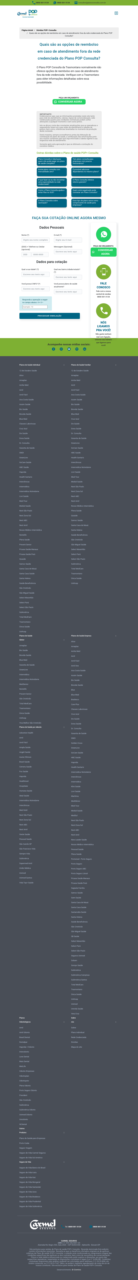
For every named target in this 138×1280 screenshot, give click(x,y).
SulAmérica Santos (79, 980)
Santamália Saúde (78, 912)
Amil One (75, 666)
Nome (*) (25, 235)
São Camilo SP (25, 844)
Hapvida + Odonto (26, 1047)
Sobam (74, 960)
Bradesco (75, 699)
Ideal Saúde (24, 796)
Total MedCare (25, 617)
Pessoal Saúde (25, 839)
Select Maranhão (26, 598)
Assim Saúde (24, 404)
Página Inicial (27, 30)
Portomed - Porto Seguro (81, 859)
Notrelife (23, 535)
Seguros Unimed (78, 956)
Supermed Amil (25, 863)
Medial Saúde (25, 506)
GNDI (21, 453)
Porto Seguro (76, 864)
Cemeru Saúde (25, 767)
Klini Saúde (75, 786)
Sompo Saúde (77, 965)
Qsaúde (22, 559)
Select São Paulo (26, 607)
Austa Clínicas (25, 757)
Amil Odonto (24, 1032)
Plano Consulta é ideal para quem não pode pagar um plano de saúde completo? (51, 161)
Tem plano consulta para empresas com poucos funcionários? (83, 161)
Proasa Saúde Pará (27, 554)
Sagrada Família (78, 888)
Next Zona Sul (25, 516)
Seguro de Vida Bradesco (29, 1197)
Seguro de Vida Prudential (30, 1201)
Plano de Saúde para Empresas (32, 1138)
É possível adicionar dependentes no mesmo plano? (86, 170)
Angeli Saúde (24, 752)
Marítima (75, 796)
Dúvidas (74, 1042)
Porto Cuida (24, 1143)
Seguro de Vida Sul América (30, 1158)
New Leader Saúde (79, 840)
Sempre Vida (24, 854)
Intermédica (24, 487)
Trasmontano (25, 622)
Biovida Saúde (25, 414)
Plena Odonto (25, 1086)
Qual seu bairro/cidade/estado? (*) (67, 270)
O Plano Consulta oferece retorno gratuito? (83, 181)
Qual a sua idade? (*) (30, 269)
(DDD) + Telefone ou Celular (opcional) (33, 248)
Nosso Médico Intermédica (30, 530)
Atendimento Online (106, 1277)
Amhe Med (23, 385)
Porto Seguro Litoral (79, 873)
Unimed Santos (25, 878)
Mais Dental (24, 1061)
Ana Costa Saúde (26, 400)
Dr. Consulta (24, 443)
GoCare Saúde (25, 462)
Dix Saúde (23, 433)
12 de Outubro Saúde (28, 371)
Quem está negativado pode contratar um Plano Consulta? (85, 191)
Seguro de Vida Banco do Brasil (32, 1168)
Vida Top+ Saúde (26, 883)
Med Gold (23, 810)
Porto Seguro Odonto (28, 1090)
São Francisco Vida (27, 849)
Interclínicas (24, 482)
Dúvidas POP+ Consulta (46, 30)
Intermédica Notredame (29, 491)
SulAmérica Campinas (80, 975)
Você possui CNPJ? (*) (31, 284)
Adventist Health (26, 733)
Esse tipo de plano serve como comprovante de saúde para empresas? (85, 202)
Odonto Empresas (26, 1071)
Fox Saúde (23, 771)
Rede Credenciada (78, 1037)
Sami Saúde (76, 898)
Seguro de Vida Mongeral (29, 1182)
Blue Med (23, 419)
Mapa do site (76, 1047)
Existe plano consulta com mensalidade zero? (49, 170)
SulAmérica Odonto (27, 1110)
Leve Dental (24, 1057)
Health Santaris (25, 477)
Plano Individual (77, 1032)
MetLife (22, 1066)
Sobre (73, 1028)
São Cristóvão (25, 588)
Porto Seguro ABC (78, 869)
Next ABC (23, 520)
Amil (21, 390)
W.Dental (23, 1124)
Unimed (22, 873)
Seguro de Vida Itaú (27, 1177)
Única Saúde (24, 627)
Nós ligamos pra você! (103, 326)
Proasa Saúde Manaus (28, 549)
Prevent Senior (25, 545)
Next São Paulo (25, 511)
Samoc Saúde (25, 564)
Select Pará (24, 602)
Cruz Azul (23, 429)
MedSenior (23, 684)
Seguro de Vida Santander (30, 1187)
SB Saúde (75, 936)
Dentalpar (23, 1042)
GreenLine (23, 458)
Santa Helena (25, 578)
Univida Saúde (77, 1009)
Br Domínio (76, 1270)
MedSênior (75, 801)
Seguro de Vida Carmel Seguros (32, 1153)
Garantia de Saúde (27, 448)
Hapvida (22, 472)
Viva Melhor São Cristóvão (30, 723)
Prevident (23, 1095)
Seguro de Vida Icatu (28, 1172)
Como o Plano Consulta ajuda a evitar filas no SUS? (51, 191)
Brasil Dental (24, 1037)
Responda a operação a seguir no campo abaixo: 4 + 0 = (35, 301)
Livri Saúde (23, 496)
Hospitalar (23, 786)
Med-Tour (23, 501)
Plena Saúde (24, 540)
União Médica (25, 868)
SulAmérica (24, 612)
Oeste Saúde (24, 834)
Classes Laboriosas (27, 424)
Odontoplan (24, 1076)
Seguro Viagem (25, 1148)
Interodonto (24, 1052)
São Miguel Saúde (26, 593)
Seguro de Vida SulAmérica (30, 1206)
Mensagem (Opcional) (63, 247)
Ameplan (23, 380)
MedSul (74, 815)
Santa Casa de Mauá (28, 569)
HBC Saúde (24, 467)
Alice (21, 375)
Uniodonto (23, 1119)
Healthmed (23, 781)
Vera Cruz (75, 1014)
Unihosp (22, 631)
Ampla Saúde (25, 747)
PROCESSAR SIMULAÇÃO (50, 316)
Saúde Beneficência (27, 583)
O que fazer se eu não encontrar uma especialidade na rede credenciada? (51, 182)
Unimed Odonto (25, 1115)
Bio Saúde (23, 409)
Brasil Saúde (24, 762)
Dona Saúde (24, 438)
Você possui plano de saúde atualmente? (65, 285)
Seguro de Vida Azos (28, 1192)
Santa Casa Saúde (27, 573)
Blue (73, 690)
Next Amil (23, 525)
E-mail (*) (58, 235)
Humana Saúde (25, 791)
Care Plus (75, 704)
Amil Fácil (23, 395)
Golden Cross (76, 743)
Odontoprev (24, 1081)
